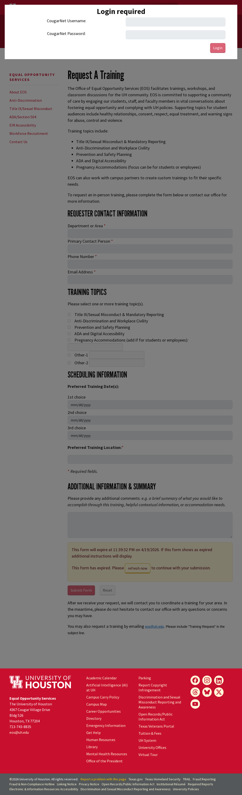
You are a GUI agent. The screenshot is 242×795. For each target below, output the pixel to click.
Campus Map (96, 704)
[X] (219, 692)
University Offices (152, 747)
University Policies (186, 789)
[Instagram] (207, 680)
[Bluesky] (207, 692)
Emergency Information (105, 725)
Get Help (93, 732)
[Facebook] (195, 680)
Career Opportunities (103, 711)
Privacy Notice (89, 784)
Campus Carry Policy (102, 697)
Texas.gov (136, 779)
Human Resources (100, 739)
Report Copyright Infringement (152, 687)
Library (92, 746)
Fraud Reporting (204, 779)
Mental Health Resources (106, 753)
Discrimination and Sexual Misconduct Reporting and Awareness (159, 702)
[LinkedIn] (219, 680)
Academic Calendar (101, 678)
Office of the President (104, 761)
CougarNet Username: (66, 20)
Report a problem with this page (103, 779)
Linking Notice (67, 784)
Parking (144, 678)
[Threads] (195, 692)
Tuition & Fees (149, 733)
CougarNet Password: (66, 33)
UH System (147, 740)
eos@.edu (19, 732)
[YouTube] (195, 704)
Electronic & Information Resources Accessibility (43, 789)
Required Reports (200, 784)
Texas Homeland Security (163, 779)
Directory (93, 718)
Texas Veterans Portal (156, 726)
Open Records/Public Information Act (155, 716)
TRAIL (186, 779)
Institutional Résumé (171, 784)
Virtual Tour (148, 754)
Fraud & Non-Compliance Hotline (32, 784)
